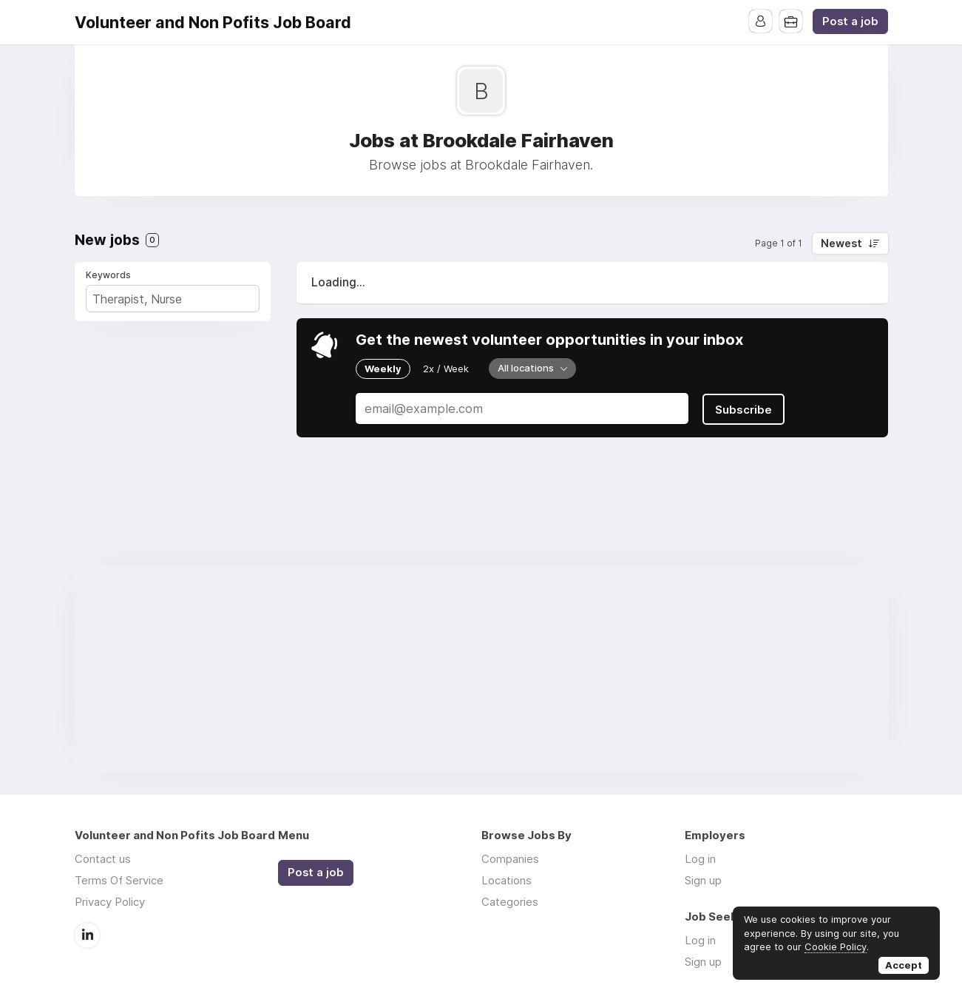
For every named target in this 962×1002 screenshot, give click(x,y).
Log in (700, 859)
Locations (506, 880)
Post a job (850, 21)
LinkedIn (87, 934)
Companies (510, 859)
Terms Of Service (119, 880)
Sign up (703, 880)
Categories (509, 902)
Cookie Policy (836, 946)
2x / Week (446, 368)
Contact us (103, 859)
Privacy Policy (110, 902)
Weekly (383, 368)
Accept (903, 965)
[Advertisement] (481, 669)
